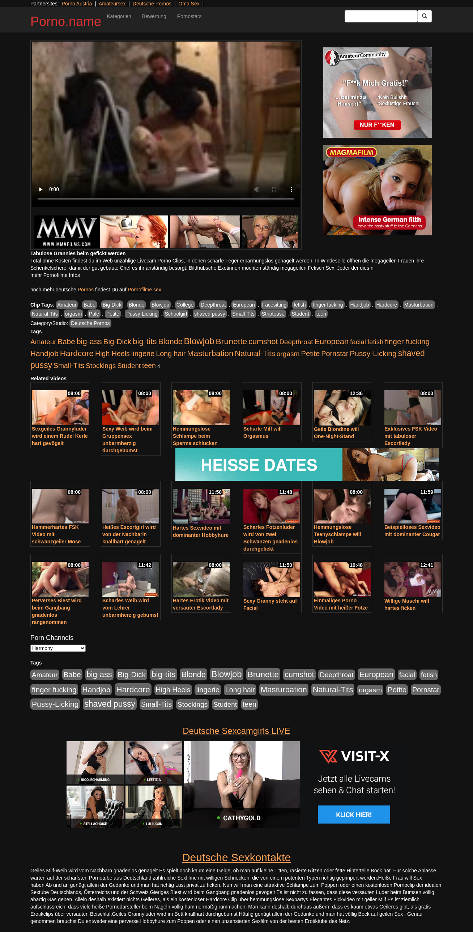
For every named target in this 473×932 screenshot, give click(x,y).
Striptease (273, 314)
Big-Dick (112, 305)
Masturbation (419, 305)
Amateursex (112, 4)
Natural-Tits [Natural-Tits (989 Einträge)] (255, 353)
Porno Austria (76, 4)
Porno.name (65, 21)
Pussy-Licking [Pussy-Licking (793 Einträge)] (373, 353)
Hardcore (386, 305)
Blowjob (160, 305)
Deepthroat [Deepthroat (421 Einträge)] (296, 342)
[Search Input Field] (381, 16)
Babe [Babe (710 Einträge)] (66, 341)
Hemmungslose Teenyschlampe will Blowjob (337, 534)
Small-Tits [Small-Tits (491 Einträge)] (69, 365)
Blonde (137, 305)
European (244, 305)
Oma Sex (188, 4)
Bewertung (154, 16)
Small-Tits (243, 314)
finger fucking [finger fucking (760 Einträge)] (407, 341)
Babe (89, 305)
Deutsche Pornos (152, 4)
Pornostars (189, 16)
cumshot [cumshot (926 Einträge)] (263, 341)
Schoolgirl (176, 314)
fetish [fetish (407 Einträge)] (375, 342)
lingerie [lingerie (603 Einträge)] (142, 354)
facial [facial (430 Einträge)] (358, 342)
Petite (112, 314)
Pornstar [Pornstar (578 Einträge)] (334, 354)
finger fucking (328, 305)
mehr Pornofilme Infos (55, 275)
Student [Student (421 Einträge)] (129, 365)
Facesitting (274, 305)
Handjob (359, 305)
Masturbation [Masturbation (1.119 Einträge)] (210, 353)
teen (321, 314)
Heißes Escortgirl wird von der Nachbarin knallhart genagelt (129, 534)
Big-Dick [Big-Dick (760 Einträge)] (117, 341)
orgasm (73, 314)
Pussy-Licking (141, 314)
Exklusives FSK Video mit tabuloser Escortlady (410, 436)
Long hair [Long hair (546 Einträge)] (171, 354)
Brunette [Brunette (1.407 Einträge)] (231, 341)
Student (300, 314)
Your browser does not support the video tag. (166, 124)
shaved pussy (209, 314)
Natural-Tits (45, 314)
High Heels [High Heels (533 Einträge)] (112, 354)
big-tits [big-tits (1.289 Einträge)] (145, 341)
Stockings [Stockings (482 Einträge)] (101, 365)
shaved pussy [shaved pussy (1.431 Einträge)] (109, 704)
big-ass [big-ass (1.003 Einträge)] (89, 341)
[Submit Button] (424, 16)
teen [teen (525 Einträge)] (149, 365)
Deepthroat (213, 305)
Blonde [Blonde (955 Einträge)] (170, 341)
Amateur (67, 305)
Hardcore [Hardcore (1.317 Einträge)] (77, 353)
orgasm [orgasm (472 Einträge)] (288, 354)
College (184, 305)
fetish (300, 305)
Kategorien (119, 16)
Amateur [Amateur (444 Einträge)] (43, 342)
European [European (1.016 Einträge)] (331, 341)
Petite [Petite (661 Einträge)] (310, 354)
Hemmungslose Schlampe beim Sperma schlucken (195, 436)
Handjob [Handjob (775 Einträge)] (44, 353)
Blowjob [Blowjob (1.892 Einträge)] (199, 341)
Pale (94, 314)
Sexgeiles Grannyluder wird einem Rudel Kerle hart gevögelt (60, 436)
